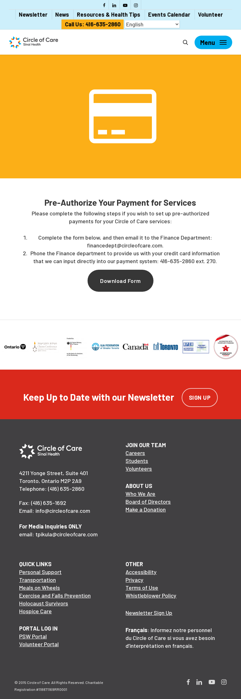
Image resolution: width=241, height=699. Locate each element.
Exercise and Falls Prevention (55, 595)
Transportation (37, 579)
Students (137, 460)
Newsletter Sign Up (149, 612)
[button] (120, 281)
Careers (135, 452)
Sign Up (200, 397)
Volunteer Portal (39, 644)
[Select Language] (152, 24)
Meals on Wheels (39, 587)
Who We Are (140, 493)
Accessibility (141, 571)
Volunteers (139, 468)
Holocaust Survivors (43, 603)
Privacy (134, 579)
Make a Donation (146, 509)
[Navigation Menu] (213, 42)
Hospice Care (35, 611)
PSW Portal (33, 636)
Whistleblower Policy (151, 595)
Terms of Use (142, 587)
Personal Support (40, 571)
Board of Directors (148, 501)
